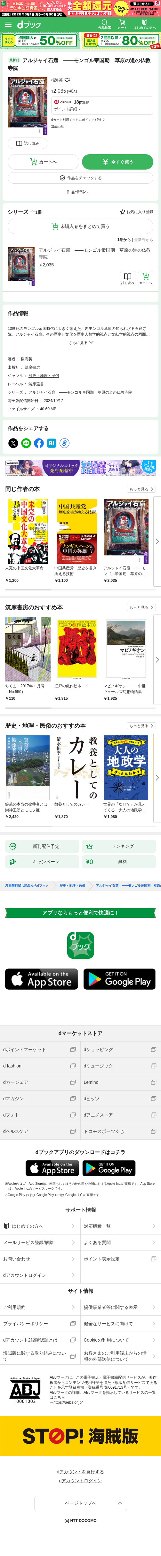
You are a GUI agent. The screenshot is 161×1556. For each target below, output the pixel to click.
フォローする (67, 80)
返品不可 (57, 126)
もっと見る (139, 489)
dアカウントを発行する (80, 1471)
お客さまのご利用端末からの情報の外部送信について (115, 1356)
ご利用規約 (14, 1307)
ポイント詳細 (65, 109)
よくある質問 (97, 1242)
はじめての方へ (23, 1226)
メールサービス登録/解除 (28, 1242)
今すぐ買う (122, 161)
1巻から (124, 240)
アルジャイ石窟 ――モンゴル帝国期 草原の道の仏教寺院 (95, 253)
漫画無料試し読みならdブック (27, 885)
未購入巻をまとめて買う (85, 226)
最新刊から (143, 240)
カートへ (48, 161)
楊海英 (57, 80)
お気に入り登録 (139, 212)
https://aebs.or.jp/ (68, 1402)
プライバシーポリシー (25, 1323)
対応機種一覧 (97, 1226)
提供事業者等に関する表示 (111, 1307)
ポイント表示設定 (102, 1258)
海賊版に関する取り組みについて (34, 1356)
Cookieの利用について (106, 1340)
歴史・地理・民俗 (43, 375)
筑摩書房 (32, 367)
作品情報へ (77, 192)
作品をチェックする (84, 178)
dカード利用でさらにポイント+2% (76, 119)
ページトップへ (80, 1503)
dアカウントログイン (24, 1275)
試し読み (31, 143)
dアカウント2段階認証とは (30, 1340)
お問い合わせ (16, 1258)
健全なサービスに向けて (108, 1323)
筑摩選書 (36, 384)
